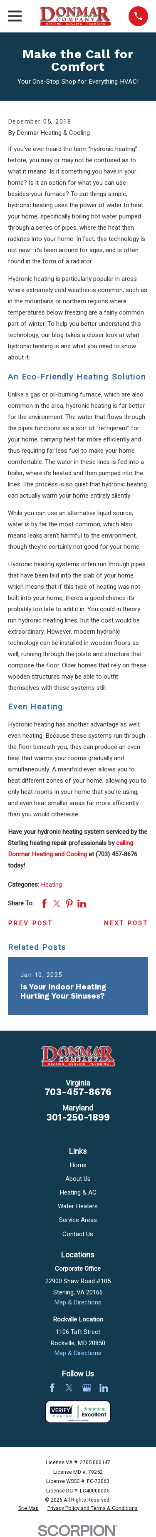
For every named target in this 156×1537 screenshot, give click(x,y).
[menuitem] (28, 1508)
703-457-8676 (78, 1092)
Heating (51, 884)
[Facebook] (52, 1387)
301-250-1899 (78, 1117)
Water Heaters (78, 1206)
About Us (78, 1178)
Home (78, 1165)
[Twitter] (69, 1387)
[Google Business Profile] (86, 1387)
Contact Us (77, 1234)
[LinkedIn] (103, 1387)
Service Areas (78, 1220)
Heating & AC (78, 1192)
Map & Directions (78, 1302)
